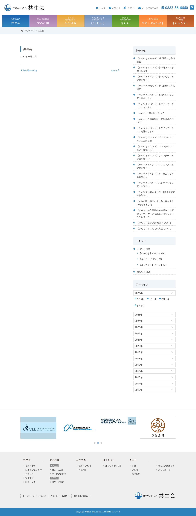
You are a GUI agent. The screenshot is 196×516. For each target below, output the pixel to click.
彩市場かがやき (28, 70)
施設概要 (136, 473)
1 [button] (95, 443)
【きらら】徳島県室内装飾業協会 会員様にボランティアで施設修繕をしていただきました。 (155, 213)
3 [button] (101, 443)
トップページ (28, 496)
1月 (139, 305)
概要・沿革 (30, 465)
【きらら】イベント (148, 259)
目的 (134, 465)
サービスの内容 (59, 473)
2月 (163, 299)
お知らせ (141, 271)
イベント (141, 249)
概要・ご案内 (85, 465)
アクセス (29, 473)
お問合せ (66, 496)
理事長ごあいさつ (33, 469)
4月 (139, 299)
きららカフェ (164, 469)
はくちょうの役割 (113, 465)
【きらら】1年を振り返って (150, 113)
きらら (115, 70)
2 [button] (98, 443)
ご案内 (135, 469)
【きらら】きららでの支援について (154, 228)
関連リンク (30, 482)
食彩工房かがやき (166, 465)
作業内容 (83, 469)
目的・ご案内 (58, 469)
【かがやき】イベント (150, 253)
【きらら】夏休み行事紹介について (154, 222)
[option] (38, 428)
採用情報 (29, 477)
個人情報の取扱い (81, 496)
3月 (151, 299)
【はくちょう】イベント (151, 264)
